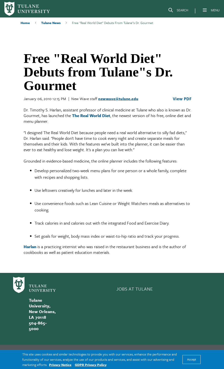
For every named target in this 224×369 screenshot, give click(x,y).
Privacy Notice (60, 364)
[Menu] (204, 10)
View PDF (182, 98)
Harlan (30, 246)
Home (25, 22)
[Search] (178, 10)
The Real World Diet (91, 115)
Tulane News (51, 22)
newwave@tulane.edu (118, 98)
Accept (191, 359)
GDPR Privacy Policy (91, 364)
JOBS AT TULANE (134, 289)
